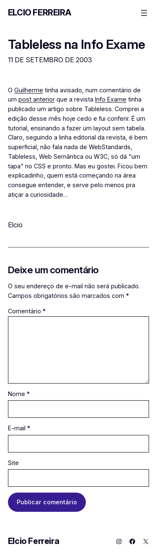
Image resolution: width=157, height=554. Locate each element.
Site (13, 462)
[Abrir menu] (144, 13)
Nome (19, 393)
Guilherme (28, 90)
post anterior (36, 99)
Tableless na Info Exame (76, 44)
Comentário (27, 311)
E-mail (19, 428)
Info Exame (110, 99)
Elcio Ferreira (39, 13)
